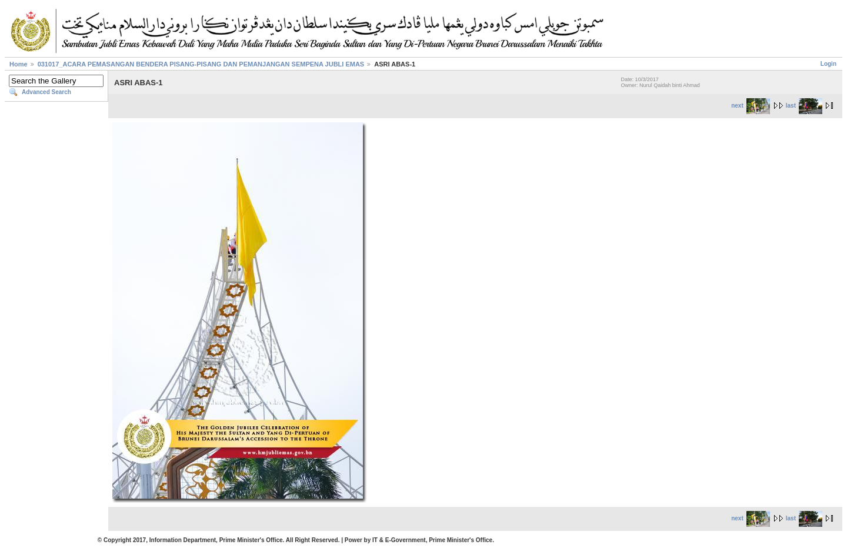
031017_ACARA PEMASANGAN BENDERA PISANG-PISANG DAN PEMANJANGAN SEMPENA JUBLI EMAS (201, 64)
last (804, 105)
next (750, 105)
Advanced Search (46, 92)
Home (18, 64)
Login (828, 64)
